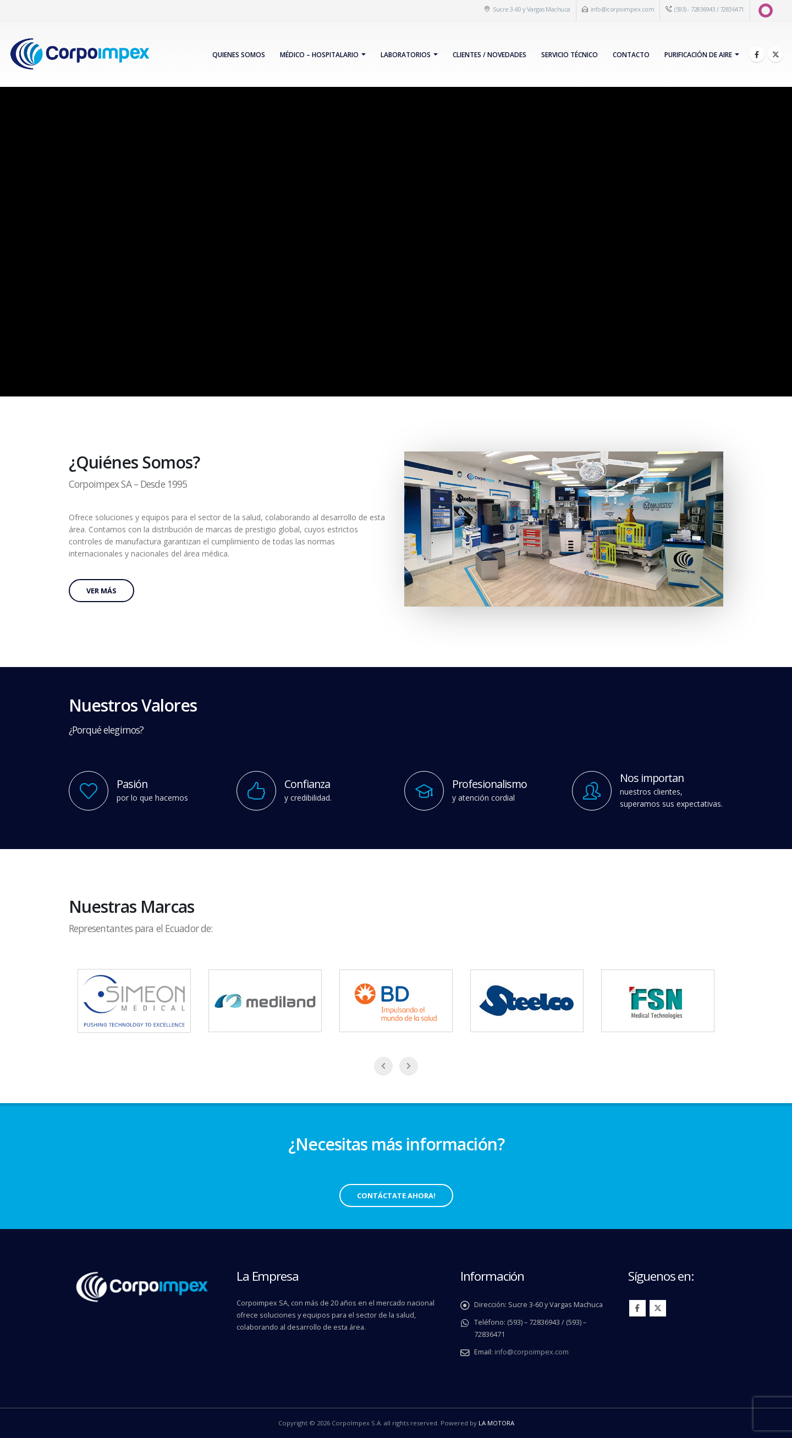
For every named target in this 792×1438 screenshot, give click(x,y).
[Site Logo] (79, 54)
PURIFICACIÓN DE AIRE (698, 54)
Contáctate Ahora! (396, 1195)
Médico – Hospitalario (319, 54)
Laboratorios (406, 54)
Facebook (637, 1308)
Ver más (101, 591)
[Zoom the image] (563, 457)
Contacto (631, 54)
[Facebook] (757, 54)
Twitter (658, 1308)
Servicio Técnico (569, 54)
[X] (775, 54)
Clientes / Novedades (489, 54)
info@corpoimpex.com (622, 9)
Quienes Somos (238, 54)
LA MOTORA (496, 1423)
